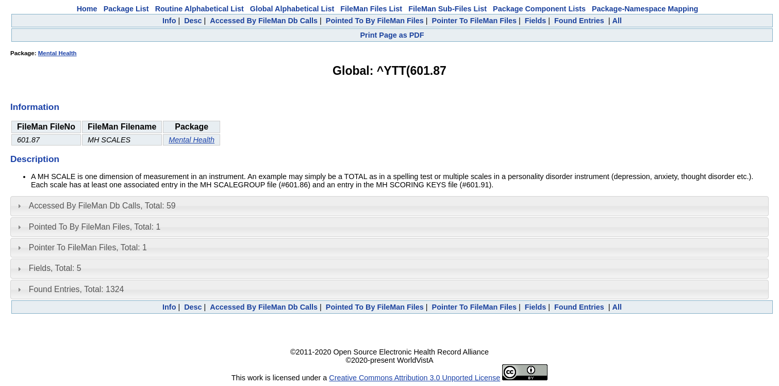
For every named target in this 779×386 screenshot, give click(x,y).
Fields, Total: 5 (55, 268)
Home (87, 9)
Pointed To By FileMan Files (375, 21)
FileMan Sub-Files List (447, 9)
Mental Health (57, 53)
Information (34, 107)
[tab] (389, 206)
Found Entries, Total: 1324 (76, 289)
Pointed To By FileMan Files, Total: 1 (94, 226)
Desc (193, 21)
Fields (535, 21)
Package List (126, 9)
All (617, 21)
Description (34, 159)
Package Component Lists (539, 9)
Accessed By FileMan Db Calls (264, 21)
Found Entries (579, 21)
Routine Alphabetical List (199, 9)
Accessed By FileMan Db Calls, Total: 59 (102, 205)
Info (169, 21)
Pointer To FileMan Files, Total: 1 (88, 247)
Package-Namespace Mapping (645, 9)
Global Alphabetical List (292, 9)
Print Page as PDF (392, 35)
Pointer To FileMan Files (474, 21)
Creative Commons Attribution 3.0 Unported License (414, 378)
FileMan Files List (371, 9)
